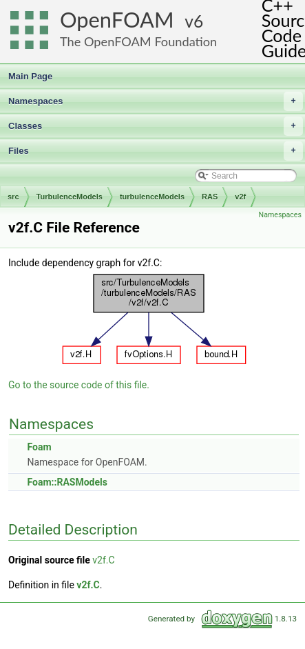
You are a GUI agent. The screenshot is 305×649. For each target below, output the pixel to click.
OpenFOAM (117, 19)
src (13, 196)
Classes (155, 126)
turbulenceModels (152, 196)
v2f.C (103, 560)
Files (155, 151)
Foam (39, 446)
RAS (210, 196)
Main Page (30, 76)
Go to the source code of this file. (78, 384)
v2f (240, 196)
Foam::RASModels (67, 482)
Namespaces (155, 101)
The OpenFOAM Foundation (138, 41)
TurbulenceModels (69, 196)
